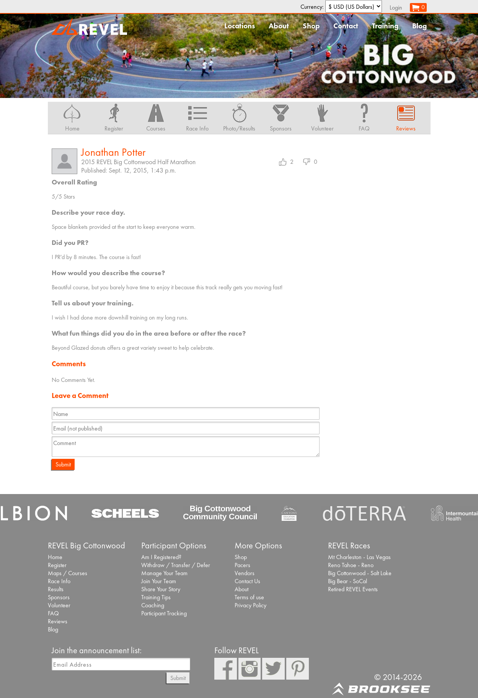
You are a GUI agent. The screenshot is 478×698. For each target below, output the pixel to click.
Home (55, 557)
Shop (311, 26)
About (279, 26)
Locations (239, 26)
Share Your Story (160, 589)
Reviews (57, 621)
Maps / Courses (67, 573)
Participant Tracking (164, 613)
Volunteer (59, 605)
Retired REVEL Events (353, 589)
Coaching (152, 605)
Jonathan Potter (113, 152)
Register (57, 565)
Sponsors (59, 597)
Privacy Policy (250, 605)
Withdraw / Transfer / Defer (175, 565)
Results (56, 589)
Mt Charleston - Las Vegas (359, 557)
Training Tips (156, 597)
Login (396, 7)
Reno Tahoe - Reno (351, 565)
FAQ (53, 613)
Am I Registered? (161, 557)
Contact (345, 26)
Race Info (59, 581)
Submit (63, 464)
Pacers (242, 565)
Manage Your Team (164, 573)
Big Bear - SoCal (347, 581)
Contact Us (247, 581)
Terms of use (249, 597)
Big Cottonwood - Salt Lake (360, 573)
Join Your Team (158, 581)
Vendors (244, 573)
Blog (419, 26)
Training (385, 26)
